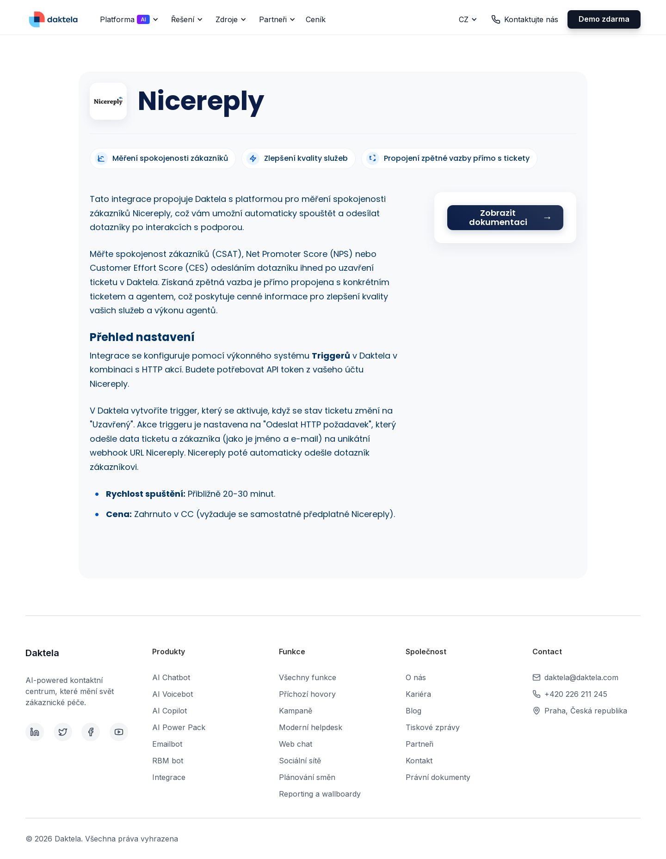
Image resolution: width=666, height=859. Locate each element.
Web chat (295, 744)
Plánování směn (307, 777)
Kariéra (418, 694)
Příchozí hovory (307, 694)
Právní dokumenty (438, 777)
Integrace (168, 777)
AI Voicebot (172, 694)
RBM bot (167, 760)
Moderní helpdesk (310, 727)
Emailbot (167, 744)
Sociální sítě (300, 760)
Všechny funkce (307, 677)
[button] (127, 19)
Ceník (316, 19)
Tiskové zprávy (433, 727)
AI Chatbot (171, 677)
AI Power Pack (178, 727)
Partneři (419, 744)
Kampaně (295, 710)
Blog (413, 710)
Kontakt (419, 760)
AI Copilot (169, 710)
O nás (416, 677)
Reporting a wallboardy (320, 793)
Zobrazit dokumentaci (498, 217)
